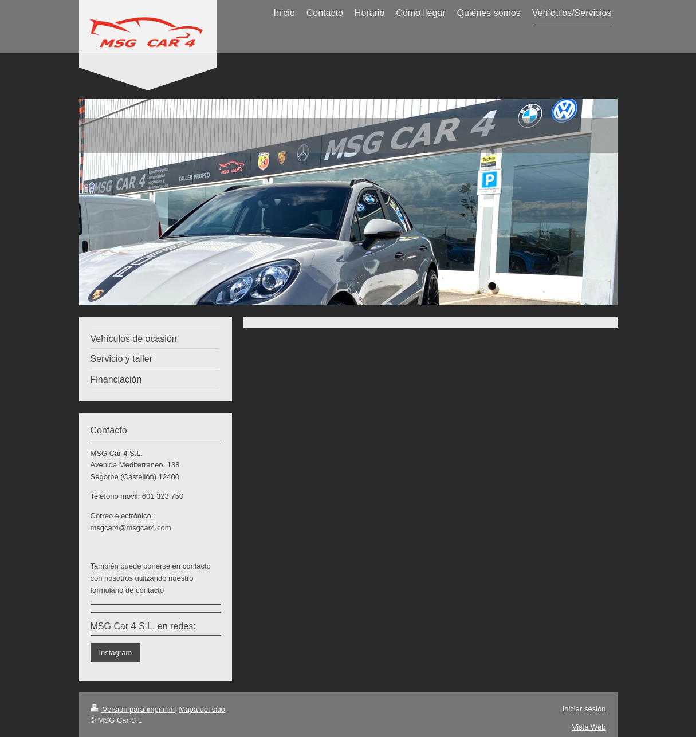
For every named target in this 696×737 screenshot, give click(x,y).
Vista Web (589, 727)
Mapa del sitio (202, 709)
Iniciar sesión (584, 708)
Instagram (115, 652)
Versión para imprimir (133, 709)
